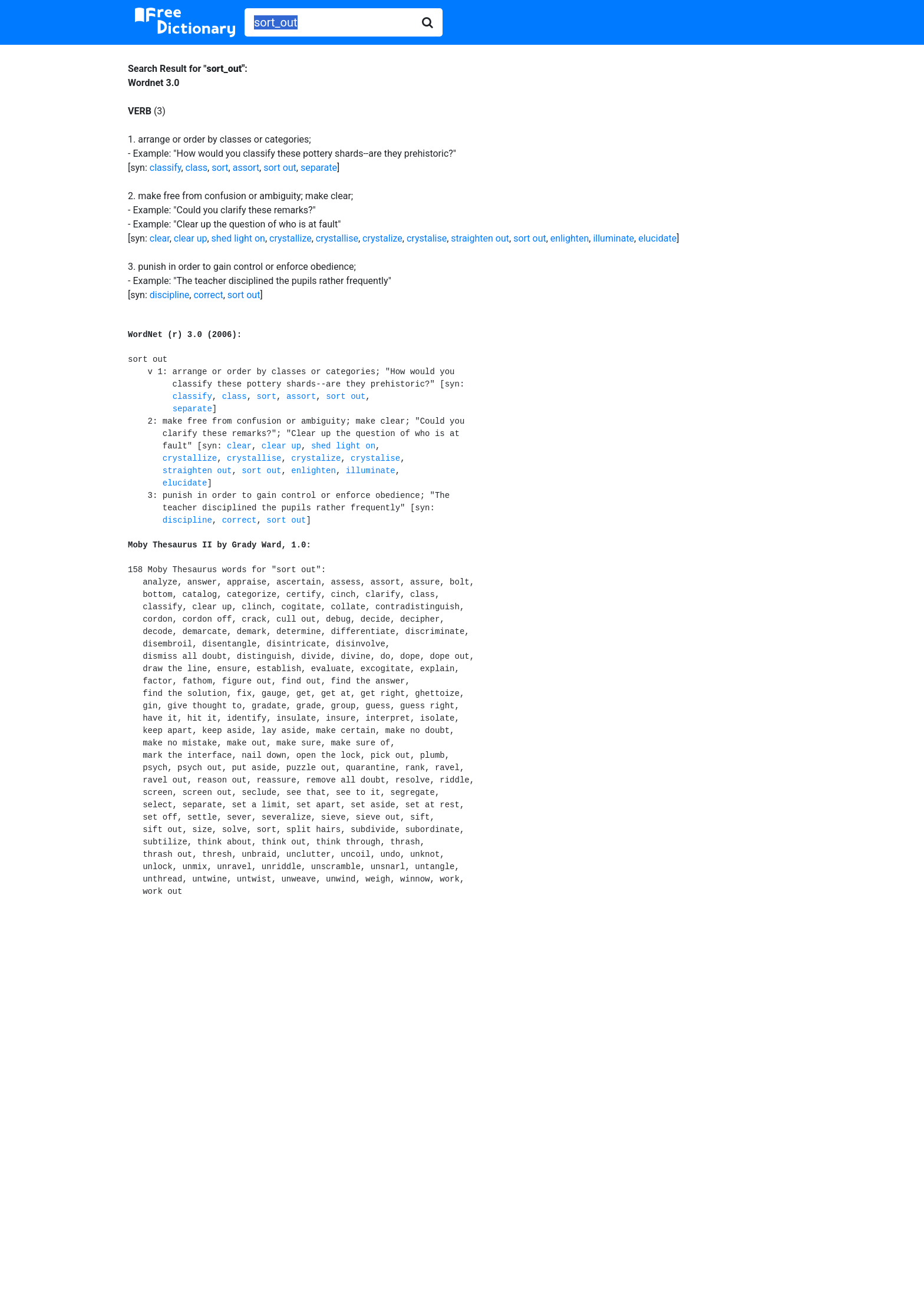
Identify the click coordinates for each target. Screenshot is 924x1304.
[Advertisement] (462, 1016)
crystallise (337, 238)
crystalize (382, 238)
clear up (190, 238)
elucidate (657, 238)
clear (160, 238)
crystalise (427, 238)
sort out (279, 167)
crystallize (290, 238)
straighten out (480, 238)
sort (220, 167)
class (196, 167)
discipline (170, 295)
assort (246, 167)
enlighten (569, 238)
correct (208, 295)
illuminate (613, 238)
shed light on (238, 238)
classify (166, 167)
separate (319, 167)
